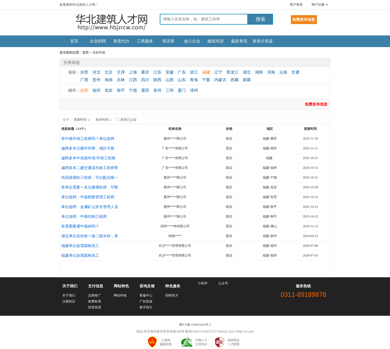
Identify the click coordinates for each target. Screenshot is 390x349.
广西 (84, 80)
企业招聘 (98, 41)
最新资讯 (239, 41)
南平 (121, 90)
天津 (121, 72)
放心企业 (192, 41)
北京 (109, 72)
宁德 (133, 90)
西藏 (234, 80)
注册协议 (68, 301)
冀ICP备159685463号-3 (195, 325)
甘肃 (295, 72)
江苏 (157, 72)
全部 (84, 72)
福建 (206, 72)
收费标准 (94, 301)
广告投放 (145, 301)
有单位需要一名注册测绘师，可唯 (89, 187)
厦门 (182, 90)
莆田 (145, 90)
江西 (133, 80)
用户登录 (296, 4)
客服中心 (145, 295)
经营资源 (94, 307)
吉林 (121, 80)
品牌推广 (94, 295)
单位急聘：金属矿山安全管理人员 (89, 207)
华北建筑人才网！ (86, 4)
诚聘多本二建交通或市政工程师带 (89, 168)
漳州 (194, 90)
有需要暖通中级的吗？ (80, 226)
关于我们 (68, 295)
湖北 (247, 72)
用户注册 (317, 4)
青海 (194, 80)
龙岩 (109, 90)
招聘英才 (171, 295)
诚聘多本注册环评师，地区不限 (87, 148)
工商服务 (145, 41)
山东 (182, 80)
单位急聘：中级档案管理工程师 (87, 197)
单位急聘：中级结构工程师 (84, 217)
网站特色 (120, 295)
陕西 (157, 80)
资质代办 (121, 41)
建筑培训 (215, 41)
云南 (283, 72)
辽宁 (218, 72)
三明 (169, 90)
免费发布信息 (316, 104)
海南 (109, 80)
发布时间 (104, 119)
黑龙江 (232, 72)
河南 (271, 72)
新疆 (247, 80)
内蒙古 (220, 80)
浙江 (194, 72)
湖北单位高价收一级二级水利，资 (89, 236)
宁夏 (206, 80)
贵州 (96, 80)
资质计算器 (262, 41)
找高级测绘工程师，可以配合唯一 (89, 178)
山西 (169, 80)
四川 (145, 80)
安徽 (169, 72)
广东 (182, 72)
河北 (96, 72)
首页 (74, 41)
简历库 (168, 41)
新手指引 (145, 307)
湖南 (259, 72)
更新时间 (83, 119)
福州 (96, 90)
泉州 (157, 90)
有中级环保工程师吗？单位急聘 (87, 139)
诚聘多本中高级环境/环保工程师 (88, 158)
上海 (133, 72)
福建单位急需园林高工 (80, 246)
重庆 (145, 72)
